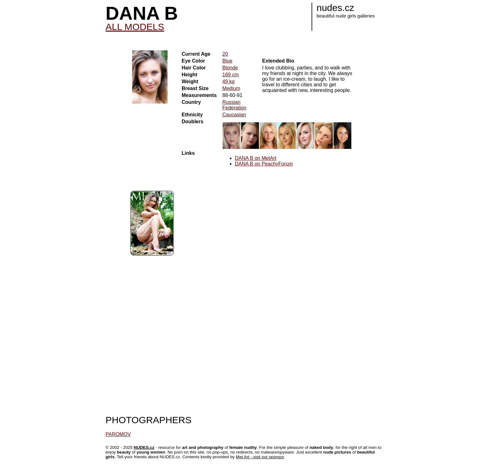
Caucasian (234, 114)
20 (225, 54)
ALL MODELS (135, 27)
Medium (231, 88)
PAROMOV (118, 434)
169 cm (230, 74)
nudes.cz (335, 8)
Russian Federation (234, 104)
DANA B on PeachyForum (264, 163)
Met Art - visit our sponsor (260, 456)
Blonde (230, 67)
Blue (227, 60)
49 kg (228, 81)
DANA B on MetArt (256, 158)
